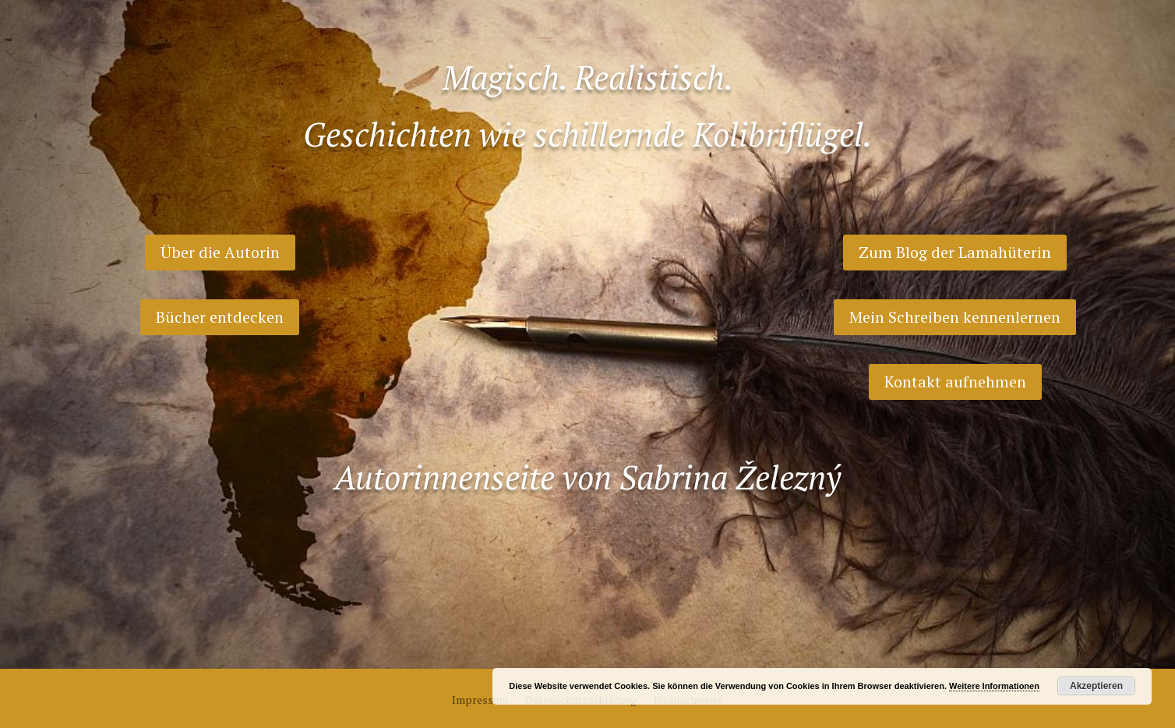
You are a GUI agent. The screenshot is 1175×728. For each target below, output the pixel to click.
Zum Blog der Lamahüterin (955, 252)
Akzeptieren (1096, 685)
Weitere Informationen (994, 686)
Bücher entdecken (220, 316)
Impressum (480, 700)
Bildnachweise (688, 700)
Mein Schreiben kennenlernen (954, 316)
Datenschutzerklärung (581, 700)
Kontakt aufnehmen (955, 381)
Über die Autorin (220, 252)
